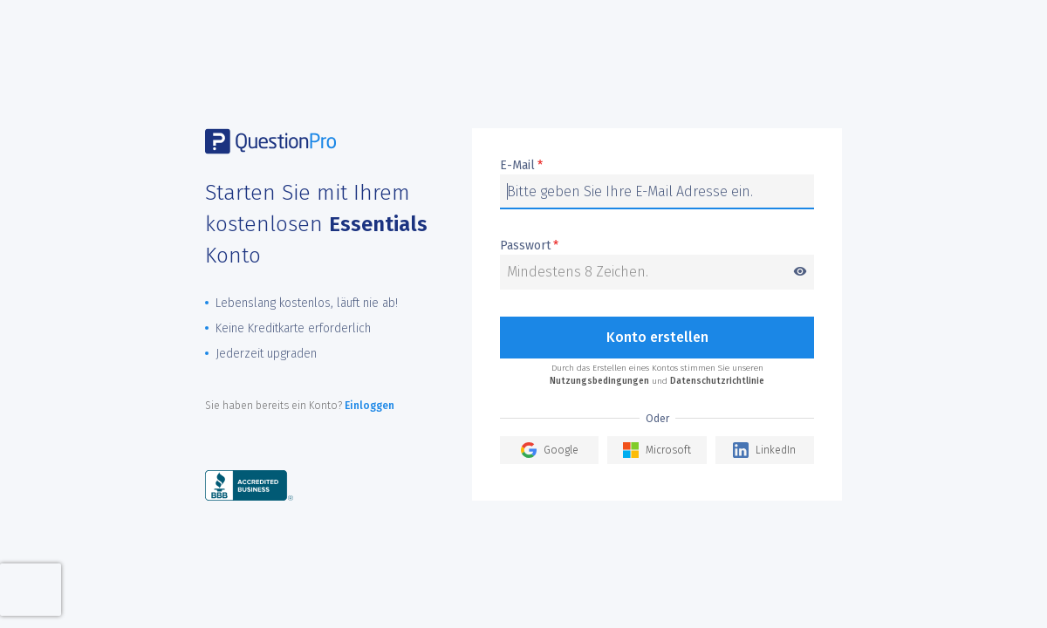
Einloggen (369, 405)
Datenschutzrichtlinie (717, 381)
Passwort (657, 246)
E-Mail (521, 166)
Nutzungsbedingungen (599, 381)
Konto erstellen (657, 337)
